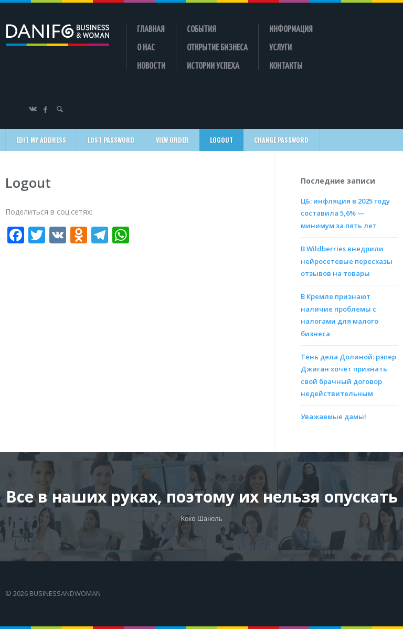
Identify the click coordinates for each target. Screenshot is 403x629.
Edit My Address (41, 139)
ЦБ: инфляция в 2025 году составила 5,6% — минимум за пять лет (345, 213)
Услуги (280, 46)
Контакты (285, 65)
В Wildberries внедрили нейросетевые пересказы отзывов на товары (347, 261)
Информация (291, 28)
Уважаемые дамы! (333, 416)
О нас (146, 46)
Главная (151, 28)
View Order (172, 139)
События (201, 28)
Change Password (281, 139)
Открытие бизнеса (217, 46)
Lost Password (111, 139)
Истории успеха (213, 65)
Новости (151, 65)
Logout (221, 139)
